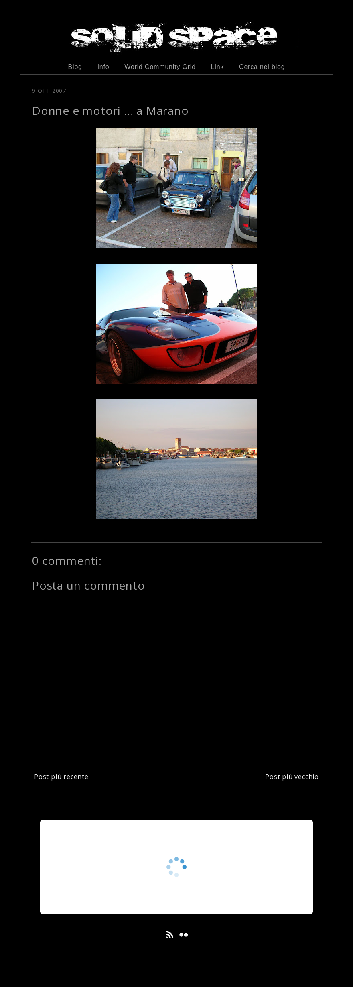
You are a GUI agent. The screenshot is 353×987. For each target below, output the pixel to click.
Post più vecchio (292, 776)
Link (217, 66)
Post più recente (61, 776)
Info (103, 66)
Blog (75, 66)
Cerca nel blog (262, 66)
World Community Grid (160, 66)
